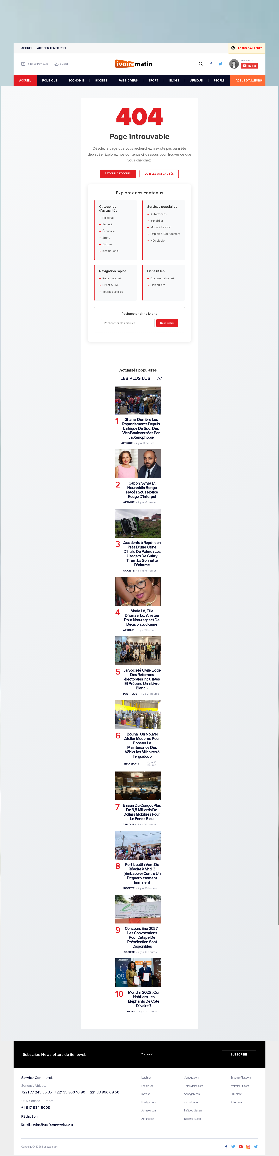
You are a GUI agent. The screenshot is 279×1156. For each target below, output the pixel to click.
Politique (108, 218)
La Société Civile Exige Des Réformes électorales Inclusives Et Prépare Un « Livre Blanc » (142, 679)
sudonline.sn (191, 1102)
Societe (128, 570)
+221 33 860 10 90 (70, 1093)
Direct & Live (110, 285)
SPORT (153, 80)
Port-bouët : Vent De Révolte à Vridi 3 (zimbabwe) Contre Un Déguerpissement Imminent (142, 874)
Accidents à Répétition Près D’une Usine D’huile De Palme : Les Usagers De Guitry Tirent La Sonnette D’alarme (142, 554)
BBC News (237, 1094)
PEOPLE (219, 80)
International (110, 251)
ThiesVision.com (193, 1086)
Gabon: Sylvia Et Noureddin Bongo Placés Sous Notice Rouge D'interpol (142, 490)
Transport (131, 763)
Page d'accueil (111, 279)
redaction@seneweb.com (52, 1125)
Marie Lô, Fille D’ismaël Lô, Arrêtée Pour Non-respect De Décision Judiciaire (141, 618)
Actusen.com (149, 1111)
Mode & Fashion (161, 227)
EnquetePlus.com (241, 1078)
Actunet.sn (147, 1119)
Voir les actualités (159, 174)
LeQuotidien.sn (193, 1111)
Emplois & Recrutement (165, 234)
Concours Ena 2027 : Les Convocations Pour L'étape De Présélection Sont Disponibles (142, 937)
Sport (106, 238)
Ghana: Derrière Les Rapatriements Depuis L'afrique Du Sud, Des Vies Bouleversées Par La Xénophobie (141, 428)
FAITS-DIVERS (128, 80)
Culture (107, 244)
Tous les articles (112, 292)
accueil (25, 80)
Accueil (27, 48)
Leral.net (146, 1078)
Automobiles (159, 214)
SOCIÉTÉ (101, 80)
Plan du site (158, 285)
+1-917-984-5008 (35, 1108)
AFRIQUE (196, 80)
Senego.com (191, 1078)
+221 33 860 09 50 (103, 1093)
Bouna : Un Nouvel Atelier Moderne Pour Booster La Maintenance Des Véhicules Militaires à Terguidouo (142, 745)
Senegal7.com (192, 1094)
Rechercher (167, 323)
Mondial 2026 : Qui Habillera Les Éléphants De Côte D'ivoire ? (143, 999)
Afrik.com (236, 1102)
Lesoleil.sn (147, 1086)
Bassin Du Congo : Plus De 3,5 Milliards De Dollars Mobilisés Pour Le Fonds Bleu (142, 812)
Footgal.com (148, 1102)
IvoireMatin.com (240, 1086)
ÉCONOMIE (76, 80)
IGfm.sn (145, 1094)
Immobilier (157, 221)
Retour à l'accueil (118, 173)
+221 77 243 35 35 (36, 1093)
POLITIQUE (49, 80)
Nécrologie (158, 241)
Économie (108, 231)
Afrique (127, 443)
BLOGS (174, 80)
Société (107, 225)
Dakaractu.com (193, 1119)
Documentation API (163, 279)
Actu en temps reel (52, 48)
